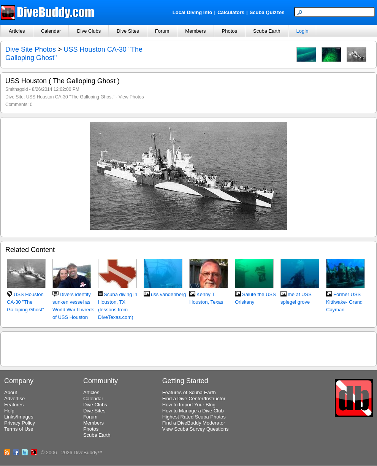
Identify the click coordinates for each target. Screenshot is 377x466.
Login (302, 31)
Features (14, 404)
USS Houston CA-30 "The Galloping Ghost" (70, 97)
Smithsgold (16, 89)
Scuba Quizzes (267, 12)
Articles (17, 31)
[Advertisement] (188, 347)
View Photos (131, 97)
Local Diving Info (192, 12)
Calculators (230, 12)
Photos (229, 31)
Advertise (14, 398)
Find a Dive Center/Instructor (193, 398)
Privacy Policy (19, 423)
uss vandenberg (168, 294)
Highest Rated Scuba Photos (194, 417)
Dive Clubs (89, 31)
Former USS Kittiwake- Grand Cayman (344, 302)
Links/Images (18, 417)
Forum (162, 31)
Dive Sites (128, 31)
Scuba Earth (266, 31)
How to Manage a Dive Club (193, 411)
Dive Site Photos (30, 49)
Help (9, 411)
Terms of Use (18, 429)
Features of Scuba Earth (189, 392)
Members (195, 31)
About (10, 392)
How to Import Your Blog (188, 404)
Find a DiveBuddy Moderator (193, 423)
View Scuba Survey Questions (195, 429)
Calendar (51, 31)
